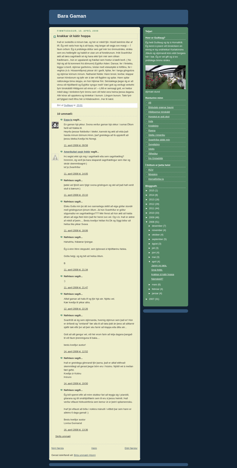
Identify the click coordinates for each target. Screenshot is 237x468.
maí (154, 257)
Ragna (151, 130)
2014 (152, 195)
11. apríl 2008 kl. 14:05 (76, 173)
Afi (149, 102)
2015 (152, 190)
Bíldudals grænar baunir (161, 107)
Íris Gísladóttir (155, 158)
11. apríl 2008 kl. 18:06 (76, 230)
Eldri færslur (131, 448)
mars (155, 284)
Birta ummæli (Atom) (85, 455)
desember (157, 226)
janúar (155, 293)
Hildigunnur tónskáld (159, 112)
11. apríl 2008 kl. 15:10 (76, 195)
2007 (152, 299)
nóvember (157, 230)
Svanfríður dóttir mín (159, 139)
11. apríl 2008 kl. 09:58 (76, 145)
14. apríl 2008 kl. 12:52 (76, 351)
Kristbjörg (153, 126)
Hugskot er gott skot (159, 116)
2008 (152, 222)
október (156, 234)
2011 (152, 208)
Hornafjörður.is (156, 179)
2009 (152, 217)
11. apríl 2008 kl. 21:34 (76, 269)
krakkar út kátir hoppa (162, 274)
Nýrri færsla (57, 448)
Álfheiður (153, 153)
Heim (94, 448)
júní (154, 252)
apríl (154, 261)
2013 (152, 199)
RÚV (151, 170)
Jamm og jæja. (159, 265)
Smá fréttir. (157, 270)
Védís (151, 149)
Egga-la (68, 120)
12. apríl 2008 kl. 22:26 (76, 309)
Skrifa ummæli (63, 436)
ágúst (155, 243)
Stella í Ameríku (156, 135)
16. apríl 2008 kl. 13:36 (76, 429)
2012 (152, 204)
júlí (154, 248)
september (158, 239)
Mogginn (152, 174)
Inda (150, 121)
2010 (152, 213)
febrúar (156, 289)
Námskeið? (157, 279)
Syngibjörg (154, 144)
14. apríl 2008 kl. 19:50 (76, 383)
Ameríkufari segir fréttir (77, 151)
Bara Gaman (72, 16)
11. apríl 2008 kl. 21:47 (76, 287)
